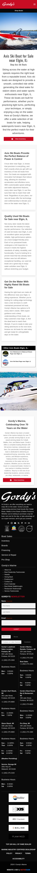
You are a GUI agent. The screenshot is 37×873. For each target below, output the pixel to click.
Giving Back (8, 577)
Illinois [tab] (16, 637)
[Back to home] (8, 4)
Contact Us (8, 581)
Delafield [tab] (27, 642)
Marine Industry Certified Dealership (18, 849)
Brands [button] (4, 546)
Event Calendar (9, 584)
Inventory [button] (5, 541)
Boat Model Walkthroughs (13, 586)
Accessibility (19, 859)
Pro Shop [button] (5, 560)
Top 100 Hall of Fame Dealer (18, 844)
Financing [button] (5, 550)
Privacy (18, 853)
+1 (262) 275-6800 (8, 702)
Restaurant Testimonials (12, 588)
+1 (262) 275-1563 (8, 660)
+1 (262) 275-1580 (26, 732)
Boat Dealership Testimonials (14, 572)
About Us (7, 570)
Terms (28, 853)
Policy (9, 853)
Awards (7, 574)
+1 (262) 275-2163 (26, 658)
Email (6, 618)
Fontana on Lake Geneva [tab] (11, 642)
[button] (35, 4)
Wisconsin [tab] (6, 637)
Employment (8, 579)
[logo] (18, 798)
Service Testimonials (11, 591)
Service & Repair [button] (8, 555)
